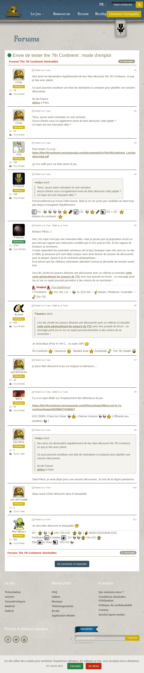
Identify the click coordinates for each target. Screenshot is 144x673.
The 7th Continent (31, 61)
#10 (134, 487)
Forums (83, 14)
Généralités (51, 61)
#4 (135, 174)
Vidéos (56, 596)
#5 (135, 225)
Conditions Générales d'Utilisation (112, 598)
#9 (135, 430)
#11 (134, 519)
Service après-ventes (112, 614)
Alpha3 (19, 314)
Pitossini (19, 186)
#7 (135, 360)
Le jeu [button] (37, 14)
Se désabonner (84, 642)
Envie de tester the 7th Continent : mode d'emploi (59, 55)
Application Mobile (63, 615)
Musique (57, 601)
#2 (135, 111)
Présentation (13, 592)
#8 (135, 392)
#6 (135, 305)
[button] (103, 4)
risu (18, 154)
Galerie (9, 610)
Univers (9, 596)
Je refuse (93, 666)
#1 (135, 70)
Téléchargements (62, 606)
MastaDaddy (19, 531)
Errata (55, 610)
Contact (103, 609)
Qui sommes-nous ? (111, 592)
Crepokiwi (18, 442)
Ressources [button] (61, 15)
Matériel (10, 606)
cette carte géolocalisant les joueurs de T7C (64, 326)
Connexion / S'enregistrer (124, 14)
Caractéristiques (15, 601)
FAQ (54, 592)
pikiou (18, 82)
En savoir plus (55, 665)
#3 (135, 143)
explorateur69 (18, 499)
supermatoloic (18, 372)
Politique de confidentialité (115, 605)
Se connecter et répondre (72, 563)
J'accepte (75, 666)
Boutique (102, 14)
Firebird (19, 237)
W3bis (19, 398)
